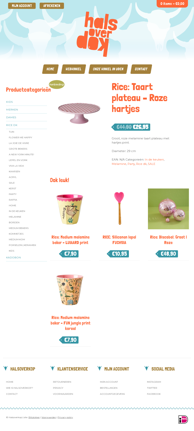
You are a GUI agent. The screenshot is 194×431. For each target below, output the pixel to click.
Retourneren (62, 381)
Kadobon (13, 257)
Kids (9, 101)
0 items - (172, 4)
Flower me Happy (20, 137)
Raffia (13, 199)
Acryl (13, 177)
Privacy (58, 387)
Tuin (11, 131)
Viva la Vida (16, 165)
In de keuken (17, 211)
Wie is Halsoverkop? (19, 387)
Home (50, 69)
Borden (14, 222)
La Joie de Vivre (19, 143)
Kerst (12, 188)
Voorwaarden (63, 393)
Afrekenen (51, 6)
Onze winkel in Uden (108, 69)
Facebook (154, 393)
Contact (141, 69)
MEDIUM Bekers (18, 228)
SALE (12, 182)
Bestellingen (108, 387)
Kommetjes (16, 233)
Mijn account (22, 6)
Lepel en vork (18, 160)
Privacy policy (65, 417)
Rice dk (11, 125)
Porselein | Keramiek (22, 245)
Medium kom (17, 239)
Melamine (15, 216)
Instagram (154, 381)
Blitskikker (34, 417)
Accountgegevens (112, 393)
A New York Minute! (21, 154)
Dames (11, 117)
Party (12, 194)
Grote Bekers (18, 148)
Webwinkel (73, 69)
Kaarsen (14, 171)
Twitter (152, 387)
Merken (12, 109)
